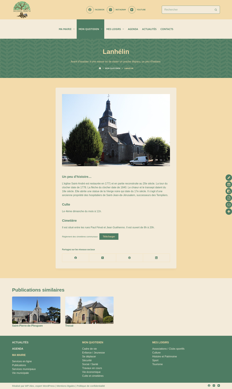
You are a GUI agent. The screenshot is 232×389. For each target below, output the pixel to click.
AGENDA (133, 29)
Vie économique (91, 372)
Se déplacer (89, 356)
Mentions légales (66, 385)
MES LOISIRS (115, 29)
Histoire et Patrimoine (164, 356)
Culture (156, 352)
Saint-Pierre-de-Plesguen (27, 325)
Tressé (69, 325)
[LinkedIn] (156, 258)
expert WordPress (45, 385)
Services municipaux (24, 369)
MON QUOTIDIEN (91, 29)
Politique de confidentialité (91, 385)
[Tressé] (89, 310)
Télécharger (109, 236)
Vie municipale (20, 373)
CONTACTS (166, 29)
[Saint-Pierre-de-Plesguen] (36, 310)
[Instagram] (116, 9)
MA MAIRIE (67, 29)
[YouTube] (137, 9)
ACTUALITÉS (149, 29)
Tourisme (157, 364)
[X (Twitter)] (102, 258)
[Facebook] (95, 9)
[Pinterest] (129, 258)
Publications (19, 365)
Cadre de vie (89, 348)
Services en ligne (22, 361)
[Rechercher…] (187, 10)
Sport (155, 360)
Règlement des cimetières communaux (80, 236)
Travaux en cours (92, 368)
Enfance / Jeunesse (93, 352)
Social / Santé (90, 364)
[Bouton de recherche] (216, 10)
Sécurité (87, 360)
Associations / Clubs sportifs (168, 348)
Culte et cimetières (93, 375)
